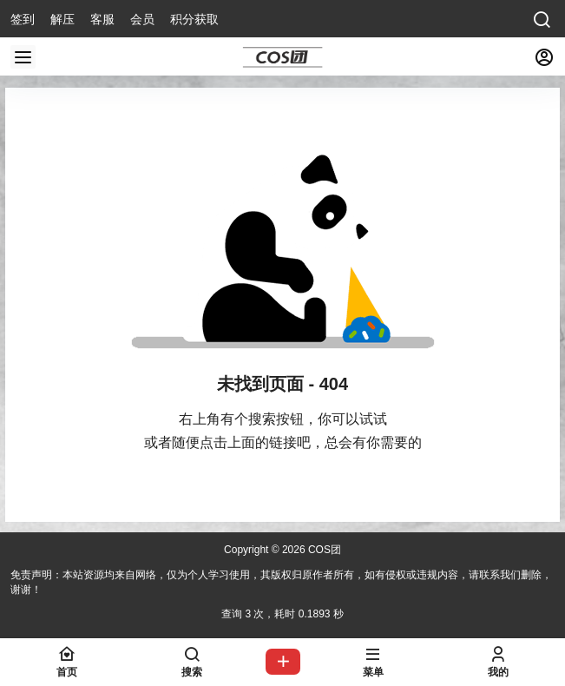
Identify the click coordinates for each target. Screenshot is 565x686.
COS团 (323, 550)
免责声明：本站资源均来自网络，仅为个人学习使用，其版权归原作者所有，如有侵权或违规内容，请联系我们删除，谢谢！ (281, 582)
